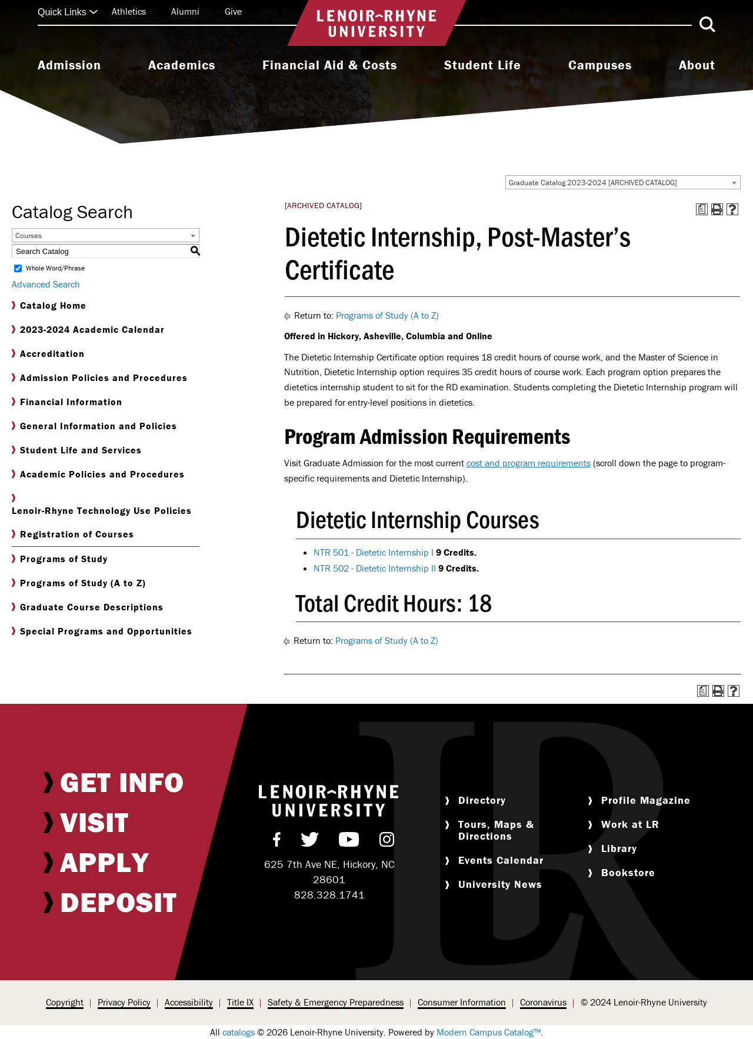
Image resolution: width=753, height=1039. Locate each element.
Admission (69, 65)
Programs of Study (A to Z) (79, 583)
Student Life (482, 65)
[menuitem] (69, 66)
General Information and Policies (94, 426)
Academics (181, 65)
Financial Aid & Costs (329, 65)
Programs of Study (60, 559)
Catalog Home (49, 305)
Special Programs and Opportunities (102, 631)
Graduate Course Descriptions (88, 607)
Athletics (129, 11)
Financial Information (67, 402)
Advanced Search (46, 284)
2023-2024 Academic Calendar (88, 329)
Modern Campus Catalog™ (489, 1032)
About (697, 65)
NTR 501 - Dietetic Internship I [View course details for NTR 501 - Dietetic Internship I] (374, 552)
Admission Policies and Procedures (100, 378)
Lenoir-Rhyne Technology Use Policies (102, 505)
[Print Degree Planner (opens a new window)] (702, 209)
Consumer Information (462, 1002)
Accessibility (189, 1002)
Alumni (185, 11)
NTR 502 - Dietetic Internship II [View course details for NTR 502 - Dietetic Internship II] (375, 568)
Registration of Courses (73, 534)
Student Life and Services (77, 450)
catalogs (238, 1032)
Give (233, 11)
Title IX (240, 1002)
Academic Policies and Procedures (98, 474)
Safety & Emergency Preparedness (336, 1002)
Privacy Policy (124, 1002)
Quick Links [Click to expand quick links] (68, 12)
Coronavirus (543, 1002)
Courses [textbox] (28, 235)
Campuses (600, 65)
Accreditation (48, 354)
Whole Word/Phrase (55, 268)
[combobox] (623, 182)
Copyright (65, 1002)
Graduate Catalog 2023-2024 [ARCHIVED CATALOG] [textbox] (593, 183)
